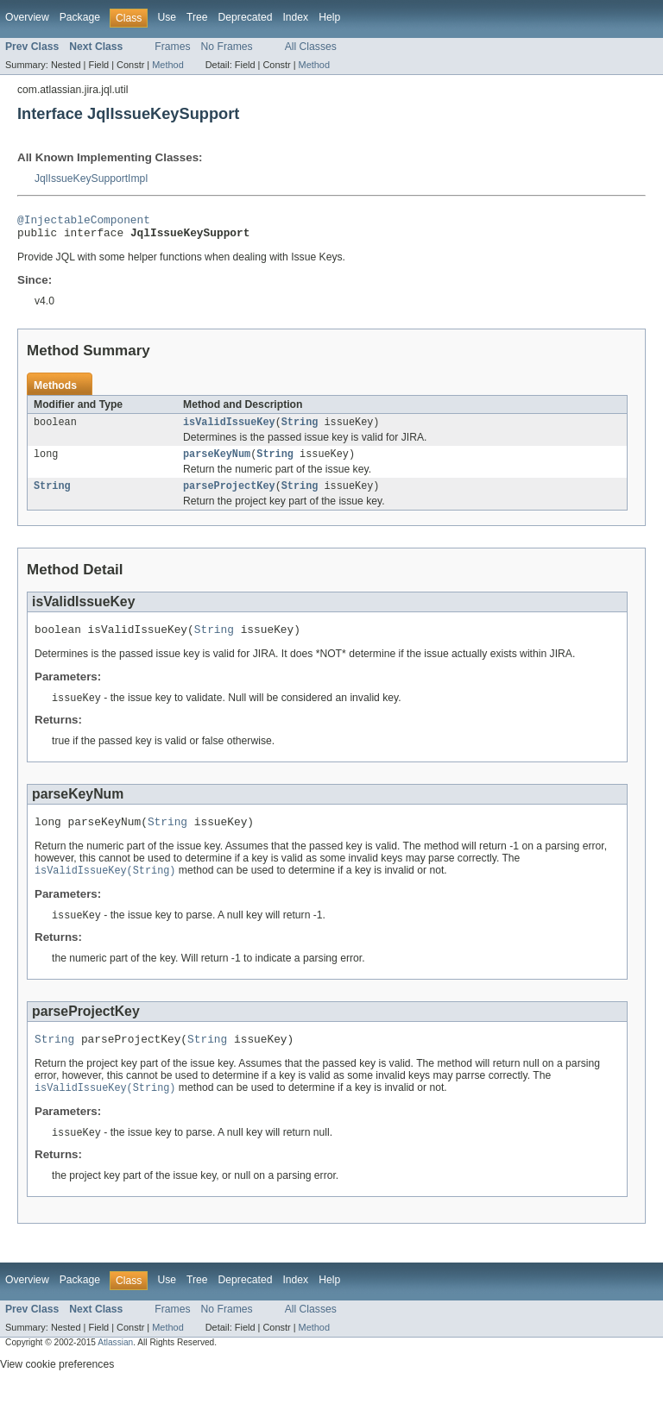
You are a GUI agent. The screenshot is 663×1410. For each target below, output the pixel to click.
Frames (172, 47)
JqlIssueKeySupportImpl (91, 178)
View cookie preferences (57, 1387)
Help (329, 17)
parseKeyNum (216, 462)
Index (295, 17)
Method (167, 65)
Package (80, 17)
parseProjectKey (229, 496)
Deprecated (245, 17)
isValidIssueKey (229, 429)
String (300, 429)
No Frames (227, 47)
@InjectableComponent (83, 221)
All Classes (311, 47)
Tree (197, 17)
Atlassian (115, 1364)
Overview (27, 17)
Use (166, 17)
